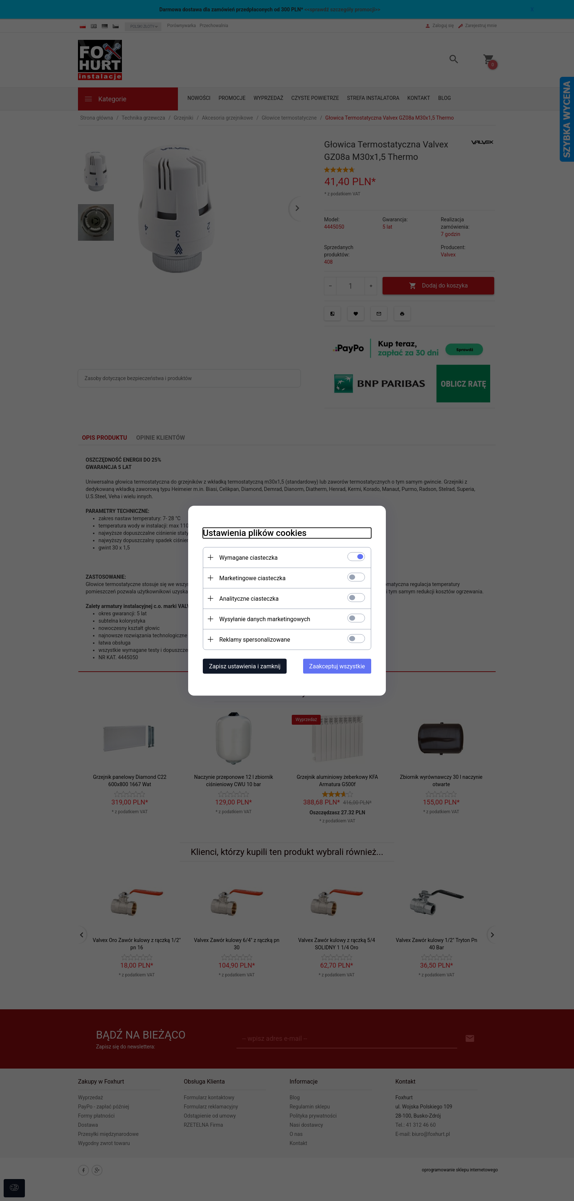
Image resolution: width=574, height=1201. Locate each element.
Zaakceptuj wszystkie (337, 666)
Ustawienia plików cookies (254, 533)
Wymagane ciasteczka (248, 557)
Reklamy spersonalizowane (254, 639)
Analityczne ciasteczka (249, 598)
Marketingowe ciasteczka (252, 577)
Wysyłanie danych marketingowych (264, 618)
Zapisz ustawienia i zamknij (244, 666)
